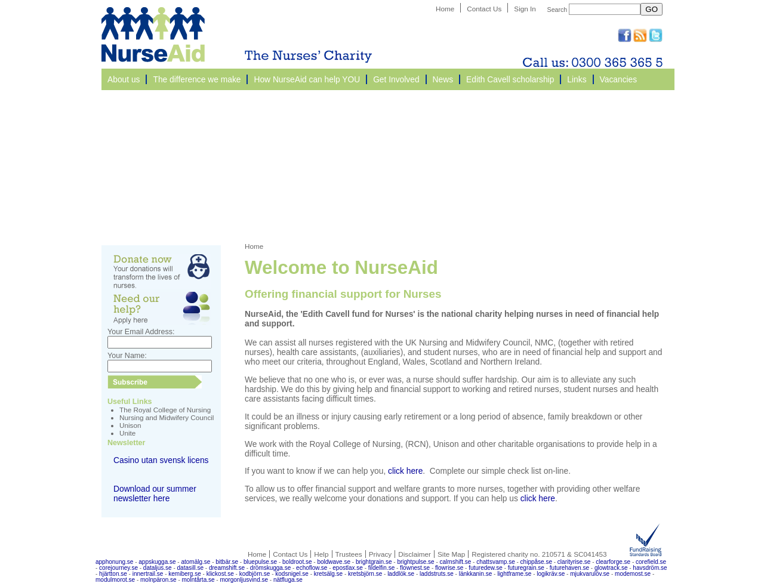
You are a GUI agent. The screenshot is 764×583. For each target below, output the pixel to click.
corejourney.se (118, 568)
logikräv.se (551, 573)
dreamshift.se (227, 568)
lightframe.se (514, 573)
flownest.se (415, 568)
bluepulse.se (260, 562)
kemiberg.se (184, 573)
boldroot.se (297, 562)
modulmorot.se (115, 579)
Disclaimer (414, 554)
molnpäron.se (158, 579)
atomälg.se (195, 562)
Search (557, 9)
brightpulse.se (415, 562)
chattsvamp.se (495, 562)
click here (405, 471)
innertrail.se (148, 573)
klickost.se (220, 573)
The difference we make (197, 79)
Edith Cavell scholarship (510, 79)
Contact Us (484, 9)
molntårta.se (198, 579)
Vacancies (618, 79)
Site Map (451, 554)
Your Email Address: (141, 332)
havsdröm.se (650, 568)
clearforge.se (613, 562)
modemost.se (633, 573)
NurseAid (153, 34)
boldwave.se (333, 562)
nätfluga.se (288, 579)
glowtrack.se (611, 568)
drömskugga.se (270, 568)
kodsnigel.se (292, 573)
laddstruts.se (437, 573)
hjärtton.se (113, 573)
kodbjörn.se (254, 573)
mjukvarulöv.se (589, 573)
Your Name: (127, 355)
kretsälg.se (328, 573)
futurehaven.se (569, 568)
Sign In (525, 9)
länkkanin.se (475, 573)
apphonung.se (114, 562)
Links (576, 79)
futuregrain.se (526, 568)
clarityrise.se (574, 562)
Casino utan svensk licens (161, 460)
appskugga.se (156, 562)
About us (123, 79)
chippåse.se (536, 562)
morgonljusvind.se (244, 579)
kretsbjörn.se (365, 573)
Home (445, 9)
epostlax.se (347, 568)
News (443, 79)
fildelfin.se (381, 568)
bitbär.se (226, 562)
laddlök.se (400, 573)
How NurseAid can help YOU (307, 79)
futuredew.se (486, 568)
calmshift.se (456, 562)
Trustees (348, 554)
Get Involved (396, 79)
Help (321, 554)
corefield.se (651, 562)
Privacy (380, 554)
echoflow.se (311, 568)
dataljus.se (157, 568)
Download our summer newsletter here (154, 493)
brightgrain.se (374, 562)
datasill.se (190, 568)
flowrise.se (449, 568)
